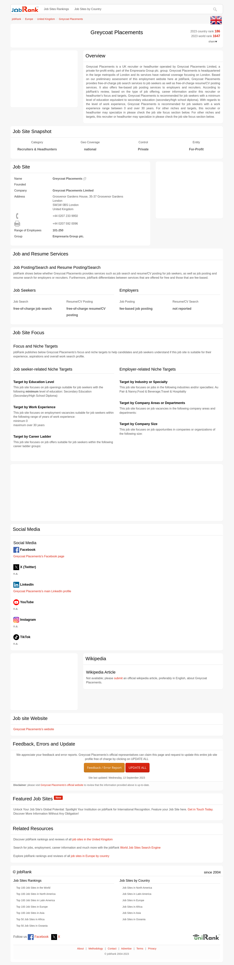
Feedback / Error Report (104, 767)
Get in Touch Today (200, 809)
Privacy (152, 948)
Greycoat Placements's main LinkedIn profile (42, 591)
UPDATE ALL (137, 767)
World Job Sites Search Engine (140, 847)
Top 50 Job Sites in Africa (30, 919)
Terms (139, 948)
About (80, 948)
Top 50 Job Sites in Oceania (32, 925)
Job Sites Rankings (56, 9)
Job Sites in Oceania (134, 919)
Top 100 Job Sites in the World (33, 887)
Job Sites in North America (137, 887)
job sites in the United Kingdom (92, 839)
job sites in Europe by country (90, 856)
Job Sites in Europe (133, 900)
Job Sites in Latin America (136, 894)
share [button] (213, 41)
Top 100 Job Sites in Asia (30, 913)
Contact (112, 948)
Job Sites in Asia (131, 913)
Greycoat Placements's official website (62, 785)
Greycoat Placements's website (33, 729)
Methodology (95, 948)
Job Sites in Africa (132, 906)
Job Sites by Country (87, 9)
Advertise (126, 948)
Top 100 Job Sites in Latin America (35, 900)
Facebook (38, 937)
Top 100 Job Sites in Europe (32, 906)
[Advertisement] (44, 79)
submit (118, 678)
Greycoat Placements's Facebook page (38, 556)
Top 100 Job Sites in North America (36, 894)
